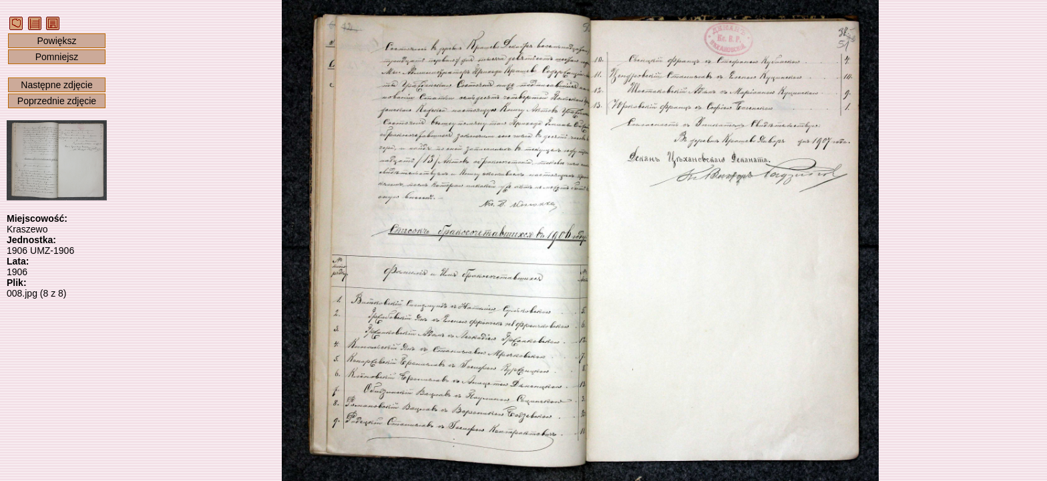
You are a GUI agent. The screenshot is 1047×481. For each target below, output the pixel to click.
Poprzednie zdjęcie (56, 101)
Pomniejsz (57, 56)
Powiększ (56, 40)
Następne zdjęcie (56, 84)
